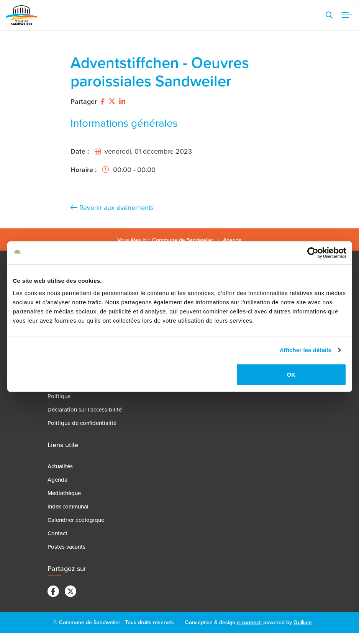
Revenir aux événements (112, 208)
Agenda (232, 240)
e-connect (249, 622)
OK (291, 374)
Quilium (302, 622)
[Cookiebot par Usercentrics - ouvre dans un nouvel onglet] (312, 253)
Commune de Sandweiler (182, 240)
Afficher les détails (305, 350)
